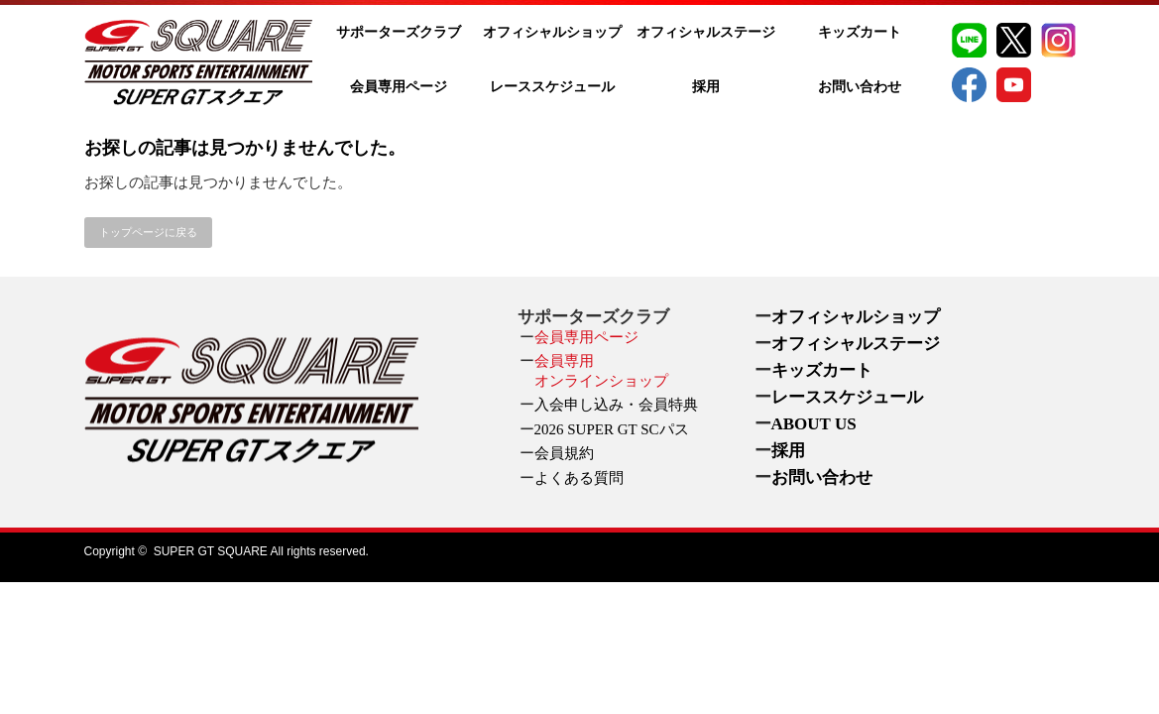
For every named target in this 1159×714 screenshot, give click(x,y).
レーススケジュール (552, 86)
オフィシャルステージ (706, 32)
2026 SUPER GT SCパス (611, 429)
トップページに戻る (148, 232)
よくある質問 (579, 478)
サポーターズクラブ (398, 32)
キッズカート (859, 32)
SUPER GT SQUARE (211, 551)
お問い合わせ (859, 86)
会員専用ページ (398, 86)
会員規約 (564, 453)
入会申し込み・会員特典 (616, 405)
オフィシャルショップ (552, 32)
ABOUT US (814, 424)
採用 (706, 86)
